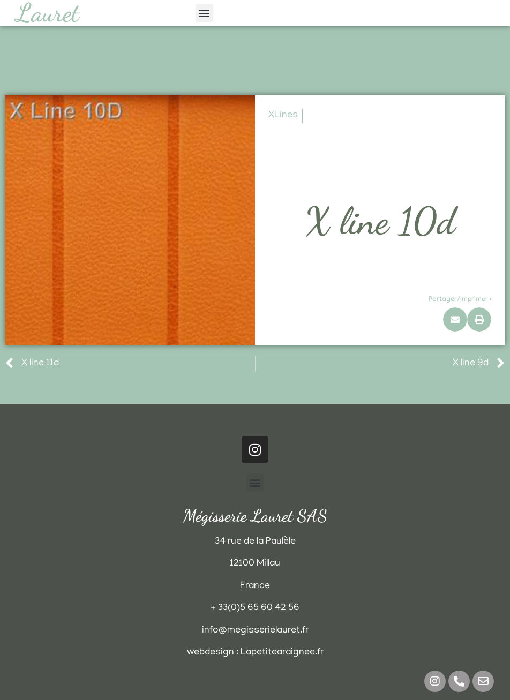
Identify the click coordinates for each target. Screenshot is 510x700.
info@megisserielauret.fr (255, 631)
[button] (204, 13)
